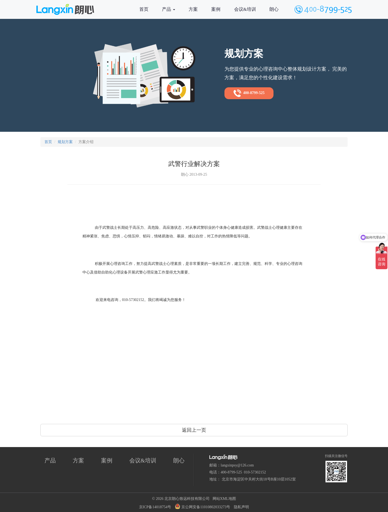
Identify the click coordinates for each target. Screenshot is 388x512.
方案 (193, 9)
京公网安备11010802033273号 (202, 506)
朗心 (274, 9)
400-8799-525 (249, 93)
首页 (143, 9)
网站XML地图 (224, 499)
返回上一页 (194, 430)
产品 (168, 9)
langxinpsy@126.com (237, 465)
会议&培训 (245, 9)
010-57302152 (255, 472)
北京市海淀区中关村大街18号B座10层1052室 (259, 479)
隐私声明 (241, 507)
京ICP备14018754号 (155, 507)
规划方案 (65, 142)
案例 (215, 9)
